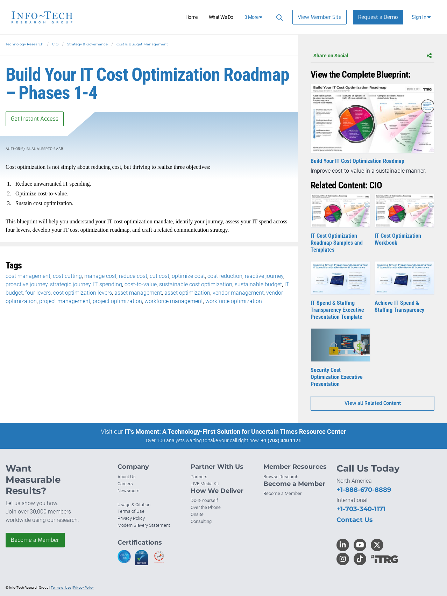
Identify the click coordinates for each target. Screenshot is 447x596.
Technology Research (24, 44)
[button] (421, 17)
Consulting (201, 521)
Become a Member (35, 540)
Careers (125, 483)
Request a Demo (378, 17)
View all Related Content (373, 403)
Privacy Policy (131, 518)
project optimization (117, 301)
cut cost (159, 276)
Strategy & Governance (87, 44)
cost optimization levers (82, 292)
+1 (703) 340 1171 (281, 440)
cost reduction (224, 276)
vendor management (238, 292)
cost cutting (67, 276)
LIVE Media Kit (205, 483)
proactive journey (27, 284)
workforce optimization (233, 301)
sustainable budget (258, 284)
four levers (38, 292)
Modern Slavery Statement (144, 525)
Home (191, 17)
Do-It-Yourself (204, 500)
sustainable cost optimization (195, 284)
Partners (199, 476)
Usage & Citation (134, 504)
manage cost (100, 276)
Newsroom (129, 490)
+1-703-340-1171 (360, 509)
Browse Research (280, 476)
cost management (28, 276)
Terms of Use (131, 511)
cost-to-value (141, 284)
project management (64, 301)
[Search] (278, 17)
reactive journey (264, 276)
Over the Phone (206, 507)
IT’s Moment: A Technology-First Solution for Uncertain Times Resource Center (235, 431)
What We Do (221, 17)
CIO (55, 44)
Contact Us (354, 520)
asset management (138, 292)
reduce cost (133, 276)
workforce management (173, 301)
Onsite (197, 514)
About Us (127, 476)
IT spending (107, 284)
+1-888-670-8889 (363, 490)
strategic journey (70, 284)
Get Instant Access (34, 118)
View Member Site (319, 17)
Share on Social (372, 55)
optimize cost (188, 276)
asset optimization (187, 292)
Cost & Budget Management (142, 44)
